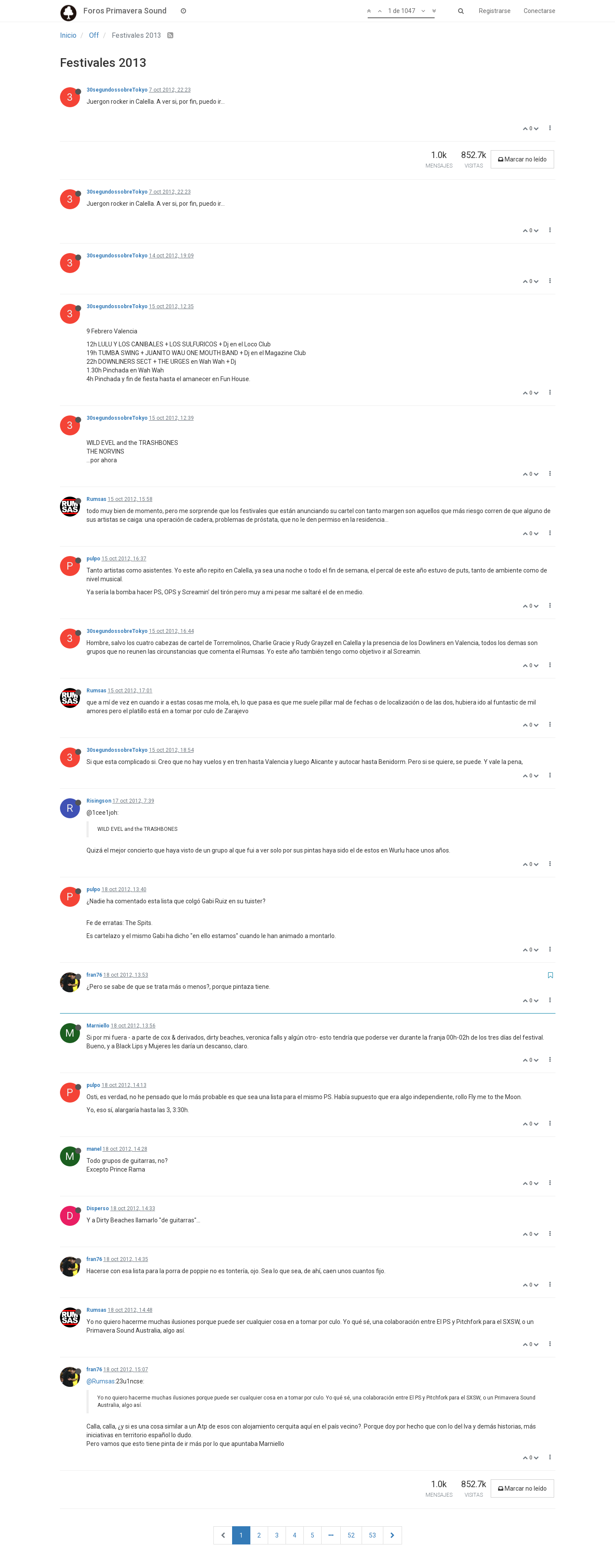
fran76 (94, 975)
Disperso (97, 1208)
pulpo (93, 559)
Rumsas (96, 499)
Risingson (98, 801)
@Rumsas (100, 1381)
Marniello (98, 1026)
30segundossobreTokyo (117, 90)
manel (93, 1149)
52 (351, 1535)
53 (372, 1535)
